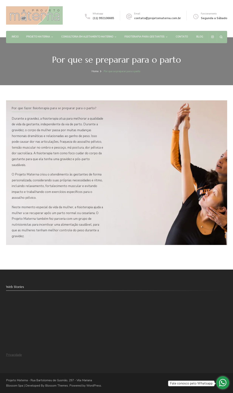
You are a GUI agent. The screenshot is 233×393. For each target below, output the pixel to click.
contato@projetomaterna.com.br (157, 18)
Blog (199, 36)
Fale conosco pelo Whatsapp (191, 383)
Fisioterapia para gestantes (145, 36)
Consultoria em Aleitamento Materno (87, 36)
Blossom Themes (56, 386)
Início (15, 36)
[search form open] (221, 37)
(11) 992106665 (103, 18)
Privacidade (14, 355)
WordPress (93, 386)
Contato (182, 36)
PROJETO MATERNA (38, 36)
